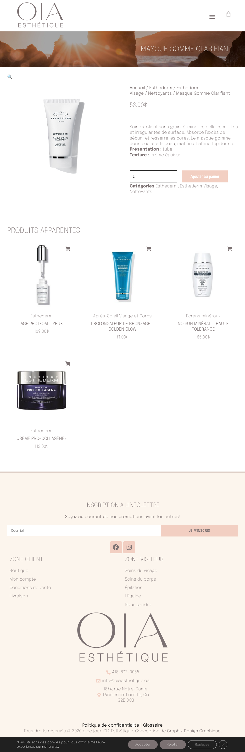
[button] (212, 16)
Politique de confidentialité (110, 726)
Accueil (137, 88)
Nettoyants (160, 93)
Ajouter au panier (208, 177)
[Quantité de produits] (155, 176)
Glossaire (153, 726)
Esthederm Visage (198, 187)
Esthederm (160, 88)
